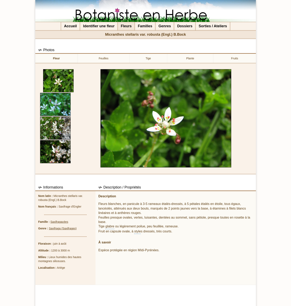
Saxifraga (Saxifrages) (63, 228)
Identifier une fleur (99, 26)
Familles (145, 26)
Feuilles (103, 58)
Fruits (234, 58)
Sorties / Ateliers (213, 26)
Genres (164, 26)
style (137, 231)
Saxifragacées (59, 221)
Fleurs (126, 26)
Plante (190, 58)
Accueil (70, 26)
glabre (109, 226)
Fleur (56, 58)
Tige (148, 58)
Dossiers (184, 26)
